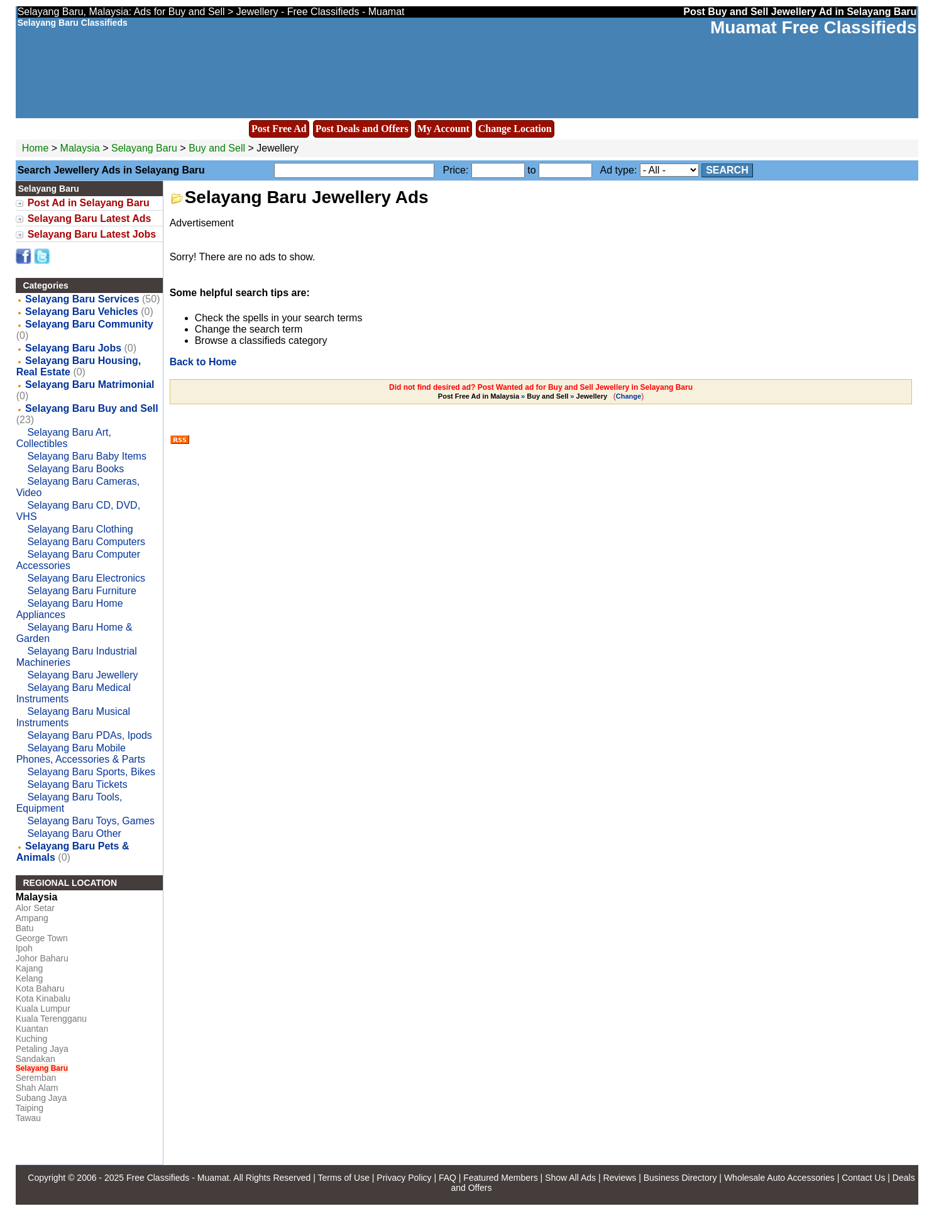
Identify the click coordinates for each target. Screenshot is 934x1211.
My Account (443, 128)
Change (628, 396)
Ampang (32, 918)
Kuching (32, 1039)
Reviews (619, 1178)
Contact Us (863, 1178)
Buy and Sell (217, 148)
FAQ (447, 1178)
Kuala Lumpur (43, 1009)
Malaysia (80, 148)
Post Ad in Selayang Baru (89, 202)
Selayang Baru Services (82, 299)
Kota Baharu (40, 988)
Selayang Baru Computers (86, 541)
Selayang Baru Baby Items (86, 456)
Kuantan (32, 1029)
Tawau (28, 1118)
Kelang (29, 978)
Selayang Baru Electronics (86, 578)
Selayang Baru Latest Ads (89, 218)
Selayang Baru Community (89, 324)
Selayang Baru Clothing (80, 529)
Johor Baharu (42, 958)
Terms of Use (343, 1178)
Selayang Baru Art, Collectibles (63, 438)
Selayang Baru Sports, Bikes (91, 771)
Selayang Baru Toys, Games (90, 821)
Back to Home (203, 362)
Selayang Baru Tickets (77, 784)
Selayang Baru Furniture (81, 590)
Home (35, 148)
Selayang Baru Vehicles (81, 311)
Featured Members (500, 1178)
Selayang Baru (145, 148)
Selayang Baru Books (75, 468)
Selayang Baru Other (74, 833)
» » (523, 396)
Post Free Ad (279, 128)
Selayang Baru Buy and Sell (91, 408)
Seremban (36, 1078)
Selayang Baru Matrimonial (89, 384)
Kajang (29, 968)
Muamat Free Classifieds (813, 27)
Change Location (515, 128)
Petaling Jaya (42, 1049)
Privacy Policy (403, 1178)
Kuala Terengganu (51, 1019)
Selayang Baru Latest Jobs (92, 234)
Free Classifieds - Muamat (177, 1178)
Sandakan (35, 1059)
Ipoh (24, 948)
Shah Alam (37, 1088)
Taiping (29, 1108)
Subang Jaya (41, 1098)
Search (727, 170)
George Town (42, 938)
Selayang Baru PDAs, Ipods (89, 735)
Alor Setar (35, 908)
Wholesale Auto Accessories (779, 1178)
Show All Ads (570, 1178)
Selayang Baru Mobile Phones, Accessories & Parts (80, 754)
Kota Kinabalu (43, 998)
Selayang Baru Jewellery (82, 675)
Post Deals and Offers (362, 128)
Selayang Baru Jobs (73, 348)
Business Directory (680, 1178)
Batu (25, 928)
